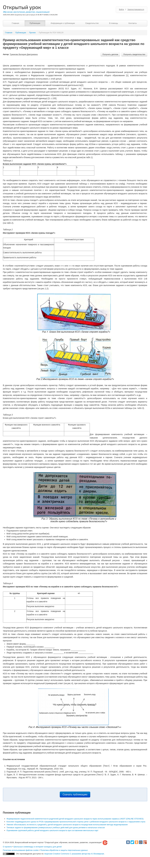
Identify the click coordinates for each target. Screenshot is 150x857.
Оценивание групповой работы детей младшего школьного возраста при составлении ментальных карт (52, 830)
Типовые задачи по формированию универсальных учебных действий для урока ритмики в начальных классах (56, 827)
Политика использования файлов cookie (21, 850)
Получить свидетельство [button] (134, 54)
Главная (15, 23)
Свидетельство (92, 23)
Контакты (132, 23)
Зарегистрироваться (135, 9)
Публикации (35, 23)
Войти (121, 9)
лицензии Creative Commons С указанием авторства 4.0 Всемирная (74, 854)
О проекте (7, 847)
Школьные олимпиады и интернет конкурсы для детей (38, 847)
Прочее (32, 32)
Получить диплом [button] (110, 54)
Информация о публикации (63, 23)
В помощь (113, 23)
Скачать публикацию (75, 794)
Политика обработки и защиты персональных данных (64, 850)
